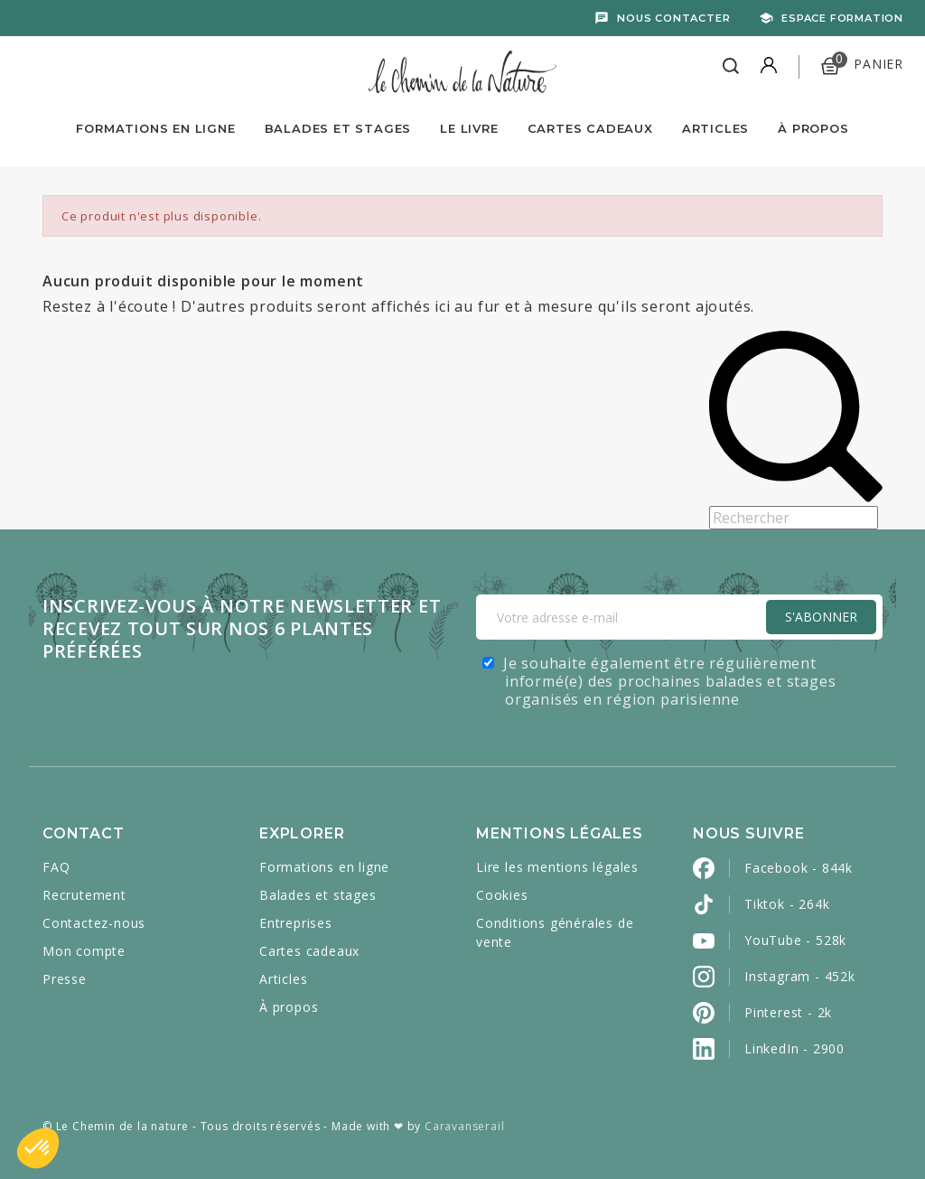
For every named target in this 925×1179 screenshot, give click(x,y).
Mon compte (84, 950)
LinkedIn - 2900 (794, 1048)
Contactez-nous (93, 922)
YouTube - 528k (795, 940)
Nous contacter (673, 18)
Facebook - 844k (798, 867)
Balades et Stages (338, 128)
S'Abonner (821, 616)
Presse (64, 978)
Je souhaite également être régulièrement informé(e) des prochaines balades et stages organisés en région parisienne (669, 681)
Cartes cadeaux (309, 950)
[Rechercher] (793, 517)
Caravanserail (464, 1126)
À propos (813, 128)
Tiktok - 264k (786, 903)
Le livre (469, 128)
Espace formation (842, 18)
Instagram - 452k (799, 976)
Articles (715, 128)
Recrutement (84, 894)
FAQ (56, 866)
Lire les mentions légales (557, 866)
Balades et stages (318, 894)
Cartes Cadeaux (590, 128)
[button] (38, 1148)
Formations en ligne (155, 128)
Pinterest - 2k (788, 1012)
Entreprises (295, 922)
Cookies (502, 894)
